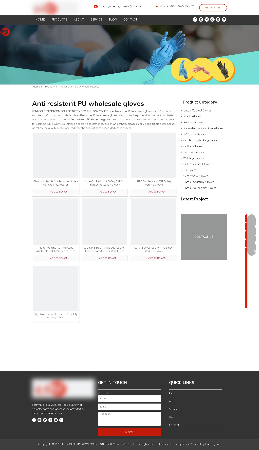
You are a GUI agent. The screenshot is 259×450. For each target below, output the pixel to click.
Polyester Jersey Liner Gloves (203, 128)
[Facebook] (195, 19)
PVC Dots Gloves (194, 134)
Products (174, 393)
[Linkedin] (201, 19)
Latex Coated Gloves (197, 110)
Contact (174, 425)
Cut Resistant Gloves (197, 164)
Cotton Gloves (192, 146)
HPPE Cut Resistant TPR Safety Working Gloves (153, 183)
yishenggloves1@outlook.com (128, 6)
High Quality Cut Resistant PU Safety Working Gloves (55, 316)
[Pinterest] (224, 19)
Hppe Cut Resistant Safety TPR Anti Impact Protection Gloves (104, 183)
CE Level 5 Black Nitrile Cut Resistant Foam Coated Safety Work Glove (104, 249)
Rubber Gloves (193, 122)
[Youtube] (212, 19)
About (173, 401)
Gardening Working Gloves (201, 140)
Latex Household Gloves (200, 188)
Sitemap (166, 444)
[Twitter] (206, 19)
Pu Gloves (190, 170)
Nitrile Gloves (192, 116)
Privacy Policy (181, 444)
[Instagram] (218, 19)
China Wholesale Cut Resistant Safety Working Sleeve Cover (55, 183)
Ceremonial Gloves (195, 176)
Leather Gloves (193, 152)
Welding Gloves (193, 158)
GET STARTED (213, 7)
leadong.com (212, 444)
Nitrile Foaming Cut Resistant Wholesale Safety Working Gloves (55, 249)
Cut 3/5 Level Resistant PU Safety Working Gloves (153, 249)
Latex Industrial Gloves (198, 182)
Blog (172, 417)
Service (173, 409)
